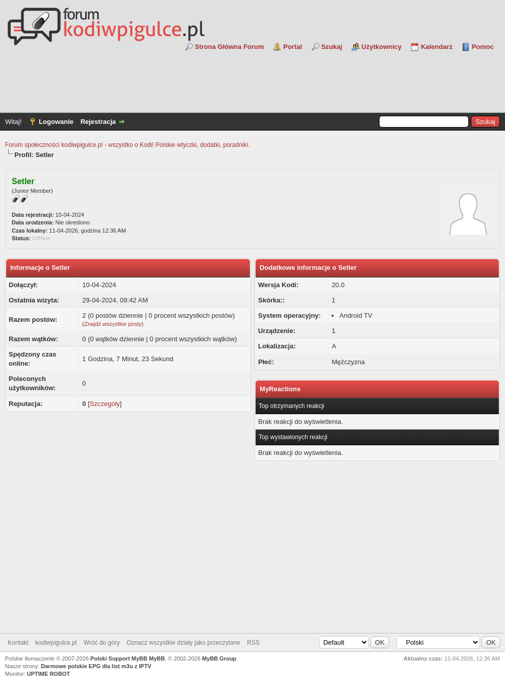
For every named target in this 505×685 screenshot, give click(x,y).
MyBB (157, 658)
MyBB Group (219, 658)
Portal (292, 46)
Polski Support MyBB (118, 658)
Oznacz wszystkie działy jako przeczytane (183, 642)
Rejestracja (98, 121)
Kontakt (18, 642)
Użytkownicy (382, 46)
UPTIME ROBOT (48, 674)
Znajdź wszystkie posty (112, 324)
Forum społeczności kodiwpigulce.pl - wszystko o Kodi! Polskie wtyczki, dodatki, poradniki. (127, 144)
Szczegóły (105, 404)
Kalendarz (436, 46)
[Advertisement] (252, 80)
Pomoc (483, 46)
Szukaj (331, 46)
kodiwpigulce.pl (56, 642)
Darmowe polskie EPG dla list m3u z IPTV (96, 666)
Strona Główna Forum (229, 46)
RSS (253, 642)
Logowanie (56, 121)
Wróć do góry (102, 642)
